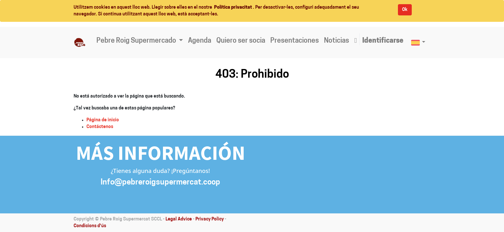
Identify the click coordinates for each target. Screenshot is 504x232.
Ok (405, 9)
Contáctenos (99, 127)
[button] (355, 41)
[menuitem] (199, 41)
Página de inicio (102, 120)
